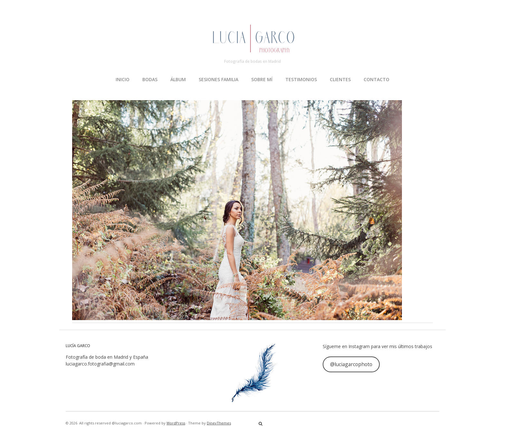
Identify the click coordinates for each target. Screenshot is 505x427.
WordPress (176, 423)
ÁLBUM (178, 79)
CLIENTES (340, 79)
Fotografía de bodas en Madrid (252, 61)
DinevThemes (219, 423)
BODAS (149, 79)
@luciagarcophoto (351, 364)
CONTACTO (376, 79)
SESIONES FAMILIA (218, 79)
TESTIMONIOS (301, 79)
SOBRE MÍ (261, 79)
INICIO (122, 79)
